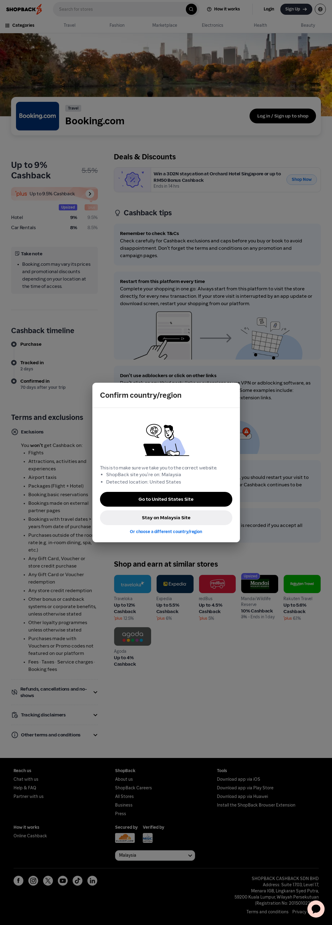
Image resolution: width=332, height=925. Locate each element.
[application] (316, 909)
